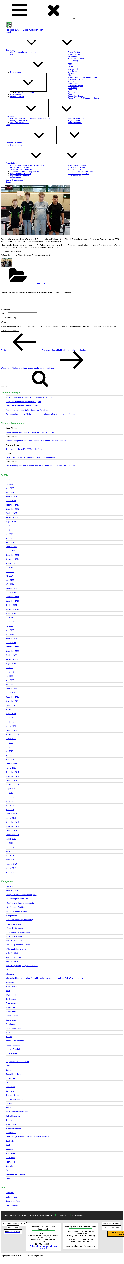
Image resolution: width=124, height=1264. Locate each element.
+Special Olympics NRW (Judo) (18, 932)
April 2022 (10, 680)
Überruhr (9, 1166)
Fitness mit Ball (74, 54)
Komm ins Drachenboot (24, 92)
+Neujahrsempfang (13, 924)
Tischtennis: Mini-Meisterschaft (80, 172)
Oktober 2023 (11, 605)
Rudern (71, 81)
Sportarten (27, 50)
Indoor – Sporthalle (13, 1049)
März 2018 (10, 860)
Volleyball (71, 92)
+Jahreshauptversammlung (17, 899)
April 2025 (10, 538)
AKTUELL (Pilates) (13, 961)
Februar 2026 (11, 497)
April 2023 (10, 630)
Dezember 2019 (12, 772)
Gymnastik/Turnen (13, 1028)
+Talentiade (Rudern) (14, 936)
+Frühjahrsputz (12, 890)
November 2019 (12, 776)
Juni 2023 (10, 622)
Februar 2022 (11, 689)
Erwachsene (11, 1003)
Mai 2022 (9, 676)
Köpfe (8, 125)
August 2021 (11, 714)
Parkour (71, 73)
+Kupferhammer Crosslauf (16, 911)
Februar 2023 (11, 638)
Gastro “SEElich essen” (15, 180)
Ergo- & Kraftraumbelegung (79, 118)
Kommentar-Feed (13, 1201)
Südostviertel (11, 1154)
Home (8, 1032)
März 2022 (10, 684)
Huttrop (9, 1037)
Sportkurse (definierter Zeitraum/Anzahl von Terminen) (28, 1137)
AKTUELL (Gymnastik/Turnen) (18, 945)
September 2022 (12, 659)
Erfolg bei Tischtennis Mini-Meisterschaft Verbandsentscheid (30, 397)
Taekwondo (72, 88)
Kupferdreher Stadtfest (19, 176)
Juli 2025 (9, 526)
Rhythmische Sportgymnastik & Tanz (83, 77)
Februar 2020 (11, 764)
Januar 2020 (11, 768)
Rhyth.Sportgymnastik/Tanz (17, 1112)
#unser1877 (10, 886)
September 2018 (12, 835)
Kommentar (6, 309)
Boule (8, 991)
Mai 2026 (9, 484)
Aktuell (8, 32)
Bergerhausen (11, 987)
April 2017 (10, 872)
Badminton (14, 54)
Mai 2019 (9, 801)
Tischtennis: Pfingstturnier (78, 174)
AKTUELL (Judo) (12, 953)
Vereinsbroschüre (75, 123)
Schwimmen (73, 84)
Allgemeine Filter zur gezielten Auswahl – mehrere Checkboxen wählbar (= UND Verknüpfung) (44, 978)
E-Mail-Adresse (8, 318)
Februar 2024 (11, 588)
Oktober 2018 (11, 831)
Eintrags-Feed (11, 1197)
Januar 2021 (11, 726)
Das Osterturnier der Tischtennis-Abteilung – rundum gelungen (31, 457)
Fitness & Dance (17, 97)
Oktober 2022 (11, 655)
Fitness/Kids (11, 1012)
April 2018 (10, 856)
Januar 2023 (11, 643)
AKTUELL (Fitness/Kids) (16, 941)
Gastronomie (11, 1020)
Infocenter (27, 116)
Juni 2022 (10, 672)
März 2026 (10, 492)
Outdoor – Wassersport (15, 1099)
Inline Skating (11, 1053)
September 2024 (12, 559)
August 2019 (11, 789)
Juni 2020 (10, 747)
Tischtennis (72, 90)
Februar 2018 (11, 864)
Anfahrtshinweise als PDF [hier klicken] (43, 1247)
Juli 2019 (9, 793)
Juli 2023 (9, 618)
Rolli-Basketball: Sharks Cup (79, 165)
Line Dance (72, 71)
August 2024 (11, 563)
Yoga (70, 94)
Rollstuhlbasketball (13, 1116)
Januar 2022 (11, 693)
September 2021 (12, 709)
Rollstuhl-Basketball (76, 79)
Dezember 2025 (12, 505)
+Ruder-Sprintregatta (14, 928)
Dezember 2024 (12, 555)
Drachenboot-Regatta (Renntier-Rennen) (27, 165)
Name (4, 314)
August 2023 (11, 613)
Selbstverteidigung (75, 86)
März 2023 (10, 634)
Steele (8, 1145)
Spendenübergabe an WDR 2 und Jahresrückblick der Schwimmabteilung (36, 441)
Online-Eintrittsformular (19, 123)
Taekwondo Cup (74, 176)
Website (4, 322)
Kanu (70, 65)
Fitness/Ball (10, 1007)
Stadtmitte (10, 1141)
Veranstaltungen (30, 163)
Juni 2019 (10, 797)
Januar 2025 (11, 551)
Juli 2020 (9, 743)
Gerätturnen (72, 56)
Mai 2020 (9, 751)
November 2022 (12, 651)
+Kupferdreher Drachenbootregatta (20, 903)
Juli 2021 (9, 718)
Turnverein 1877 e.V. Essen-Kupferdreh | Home (25, 30)
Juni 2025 (10, 530)
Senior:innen (11, 1133)
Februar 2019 (11, 814)
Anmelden (10, 1193)
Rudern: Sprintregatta (76, 167)
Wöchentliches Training (15, 1174)
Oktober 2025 (11, 513)
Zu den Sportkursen (76, 96)
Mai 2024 (9, 576)
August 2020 (11, 739)
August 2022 (11, 664)
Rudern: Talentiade (75, 169)
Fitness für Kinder (75, 52)
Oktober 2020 (11, 730)
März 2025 (10, 542)
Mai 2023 (9, 626)
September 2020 (12, 735)
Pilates (70, 75)
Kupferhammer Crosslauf (20, 174)
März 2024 (10, 584)
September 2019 (12, 785)
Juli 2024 (9, 568)
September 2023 (12, 609)
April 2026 (10, 488)
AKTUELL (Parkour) (14, 957)
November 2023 (12, 601)
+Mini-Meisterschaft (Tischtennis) (19, 920)
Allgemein (10, 974)
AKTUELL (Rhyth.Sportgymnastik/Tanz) (22, 966)
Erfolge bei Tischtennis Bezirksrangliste (22, 406)
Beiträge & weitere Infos (20, 121)
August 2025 (11, 522)
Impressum (63, 1215)
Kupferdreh (10, 1078)
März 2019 (10, 810)
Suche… (9, 182)
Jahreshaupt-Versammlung (21, 169)
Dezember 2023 (12, 597)
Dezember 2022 (12, 647)
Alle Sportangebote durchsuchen (23, 52)
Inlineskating (73, 61)
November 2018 (12, 826)
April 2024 (10, 580)
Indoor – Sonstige (13, 1045)
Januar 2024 (11, 593)
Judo (70, 63)
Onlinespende (16, 145)
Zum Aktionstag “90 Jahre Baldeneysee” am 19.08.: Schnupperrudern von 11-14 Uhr (40, 466)
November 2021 (12, 701)
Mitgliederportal (74, 121)
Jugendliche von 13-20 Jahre (17, 1062)
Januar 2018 (11, 868)
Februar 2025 (11, 547)
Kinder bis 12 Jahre (14, 1074)
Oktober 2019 (11, 780)
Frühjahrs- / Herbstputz (19, 167)
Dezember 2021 (12, 697)
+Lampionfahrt (11, 916)
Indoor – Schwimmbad (15, 1041)
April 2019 (10, 805)
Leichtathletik (73, 69)
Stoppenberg (11, 1149)
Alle (7, 970)
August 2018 (11, 839)
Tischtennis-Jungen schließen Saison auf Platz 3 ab (27, 410)
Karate (70, 67)
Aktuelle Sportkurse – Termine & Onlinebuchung (30, 118)
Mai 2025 (9, 534)
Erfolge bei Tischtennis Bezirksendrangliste (23, 402)
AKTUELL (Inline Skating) (16, 949)
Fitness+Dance (12, 1016)
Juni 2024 (10, 572)
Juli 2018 (9, 843)
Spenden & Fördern (31, 143)
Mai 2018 (9, 851)
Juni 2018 (10, 847)
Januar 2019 (11, 818)
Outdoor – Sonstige (14, 1095)
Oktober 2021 (11, 705)
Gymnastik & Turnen (76, 58)
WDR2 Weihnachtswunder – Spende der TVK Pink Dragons (30, 432)
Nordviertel (10, 1091)
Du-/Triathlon (15, 95)
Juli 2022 (9, 668)
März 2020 (10, 760)
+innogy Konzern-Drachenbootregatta (21, 895)
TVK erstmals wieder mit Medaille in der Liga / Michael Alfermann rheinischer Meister (40, 414)
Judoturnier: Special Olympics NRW (25, 172)
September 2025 (12, 517)
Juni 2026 (10, 480)
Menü (38, 10)
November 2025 (12, 509)
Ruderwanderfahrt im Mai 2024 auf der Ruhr (24, 449)
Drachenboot (33, 72)
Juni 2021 (10, 722)
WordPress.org (12, 1205)
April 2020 (10, 755)
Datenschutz (77, 1215)
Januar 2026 (11, 501)
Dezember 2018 (12, 822)
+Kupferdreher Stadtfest (15, 907)
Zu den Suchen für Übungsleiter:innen (83, 98)
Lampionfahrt (15, 178)
